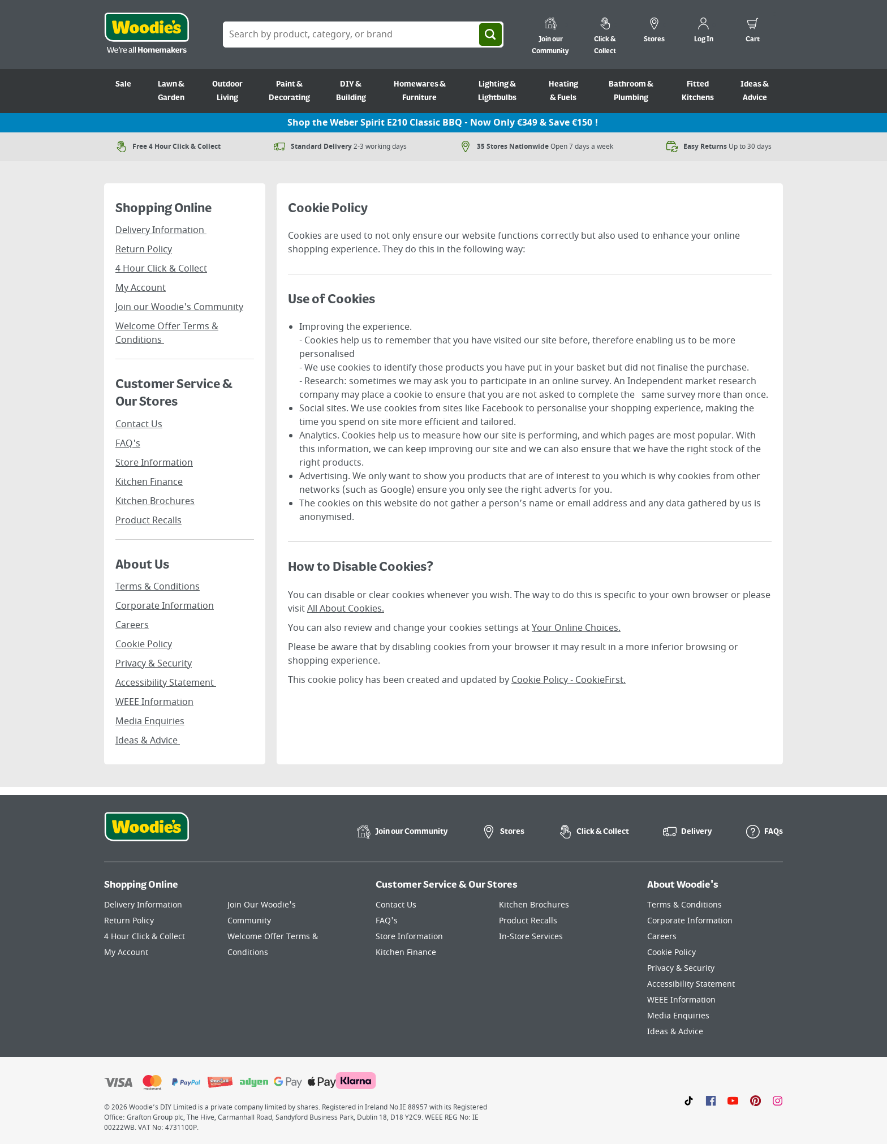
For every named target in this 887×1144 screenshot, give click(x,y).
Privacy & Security (153, 663)
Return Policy (143, 249)
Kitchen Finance (149, 482)
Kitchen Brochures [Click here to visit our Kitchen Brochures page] (534, 905)
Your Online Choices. (576, 628)
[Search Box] (363, 34)
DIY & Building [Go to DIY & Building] (351, 91)
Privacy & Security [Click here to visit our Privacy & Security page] (680, 968)
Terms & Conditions (157, 586)
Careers (132, 625)
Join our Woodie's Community (179, 307)
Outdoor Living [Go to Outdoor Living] (227, 91)
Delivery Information (160, 230)
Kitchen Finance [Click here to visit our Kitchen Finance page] (406, 952)
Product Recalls (148, 520)
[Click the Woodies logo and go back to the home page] (146, 34)
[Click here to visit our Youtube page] (732, 1100)
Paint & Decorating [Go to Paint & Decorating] (289, 91)
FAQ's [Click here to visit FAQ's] (387, 921)
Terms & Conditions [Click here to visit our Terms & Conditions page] (684, 905)
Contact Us (138, 424)
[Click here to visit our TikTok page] (688, 1100)
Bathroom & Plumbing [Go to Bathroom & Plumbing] (631, 91)
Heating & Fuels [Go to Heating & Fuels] (563, 91)
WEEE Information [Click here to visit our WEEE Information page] (681, 1000)
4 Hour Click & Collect (161, 269)
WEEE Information (154, 702)
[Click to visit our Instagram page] (777, 1100)
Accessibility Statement (165, 683)
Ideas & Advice (147, 740)
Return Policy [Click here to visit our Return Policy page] (129, 921)
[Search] (490, 34)
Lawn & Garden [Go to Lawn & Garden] (171, 91)
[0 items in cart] (753, 31)
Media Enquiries (149, 721)
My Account (140, 288)
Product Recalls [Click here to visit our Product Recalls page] (528, 921)
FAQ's (127, 443)
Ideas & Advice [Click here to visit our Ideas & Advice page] (675, 1032)
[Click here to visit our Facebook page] (710, 1100)
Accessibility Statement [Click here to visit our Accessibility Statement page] (691, 984)
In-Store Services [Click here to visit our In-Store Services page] (531, 937)
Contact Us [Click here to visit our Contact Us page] (396, 905)
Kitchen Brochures (155, 501)
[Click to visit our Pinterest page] (755, 1100)
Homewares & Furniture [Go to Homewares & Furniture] (420, 91)
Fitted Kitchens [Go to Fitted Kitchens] (698, 91)
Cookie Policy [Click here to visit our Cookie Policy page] (671, 952)
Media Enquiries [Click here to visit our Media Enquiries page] (678, 1016)
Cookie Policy (143, 644)
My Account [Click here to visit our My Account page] (126, 952)
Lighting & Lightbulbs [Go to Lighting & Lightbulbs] (497, 91)
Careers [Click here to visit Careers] (662, 937)
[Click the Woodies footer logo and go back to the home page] (146, 834)
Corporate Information (164, 606)
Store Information (154, 463)
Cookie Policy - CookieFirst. (568, 680)
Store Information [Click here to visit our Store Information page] (409, 937)
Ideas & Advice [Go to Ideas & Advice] (754, 91)
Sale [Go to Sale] (123, 84)
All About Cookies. (345, 609)
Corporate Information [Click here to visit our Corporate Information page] (690, 921)
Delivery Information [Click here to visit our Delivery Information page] (143, 905)
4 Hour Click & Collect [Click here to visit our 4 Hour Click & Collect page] (144, 937)
